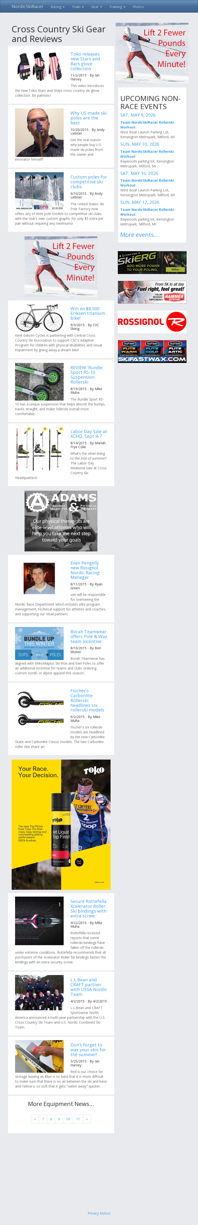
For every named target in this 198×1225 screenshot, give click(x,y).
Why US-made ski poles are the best (88, 118)
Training (117, 6)
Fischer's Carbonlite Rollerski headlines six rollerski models (87, 700)
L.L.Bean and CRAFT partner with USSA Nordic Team (88, 987)
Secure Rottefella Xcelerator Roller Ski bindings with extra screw (88, 908)
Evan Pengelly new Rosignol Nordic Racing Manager (85, 570)
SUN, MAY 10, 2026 (139, 144)
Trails (78, 6)
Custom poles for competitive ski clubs (88, 181)
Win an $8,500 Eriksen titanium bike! (87, 313)
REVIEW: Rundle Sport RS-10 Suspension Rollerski (86, 375)
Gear (96, 6)
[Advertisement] (99, 1172)
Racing (58, 6)
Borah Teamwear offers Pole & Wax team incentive (88, 636)
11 (78, 1119)
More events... (139, 235)
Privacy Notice (99, 1213)
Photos (138, 6)
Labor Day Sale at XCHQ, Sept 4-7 (88, 433)
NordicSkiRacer (27, 6)
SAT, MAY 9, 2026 (137, 115)
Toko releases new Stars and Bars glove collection (85, 61)
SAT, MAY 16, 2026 (139, 173)
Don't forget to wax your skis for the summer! (88, 1049)
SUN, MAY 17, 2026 (139, 202)
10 (68, 1119)
